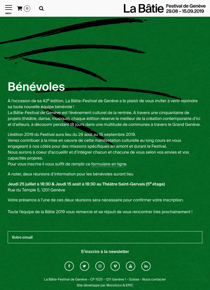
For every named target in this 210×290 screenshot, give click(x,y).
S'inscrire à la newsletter (105, 251)
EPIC (129, 285)
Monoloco (114, 285)
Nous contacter (154, 279)
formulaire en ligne (108, 164)
